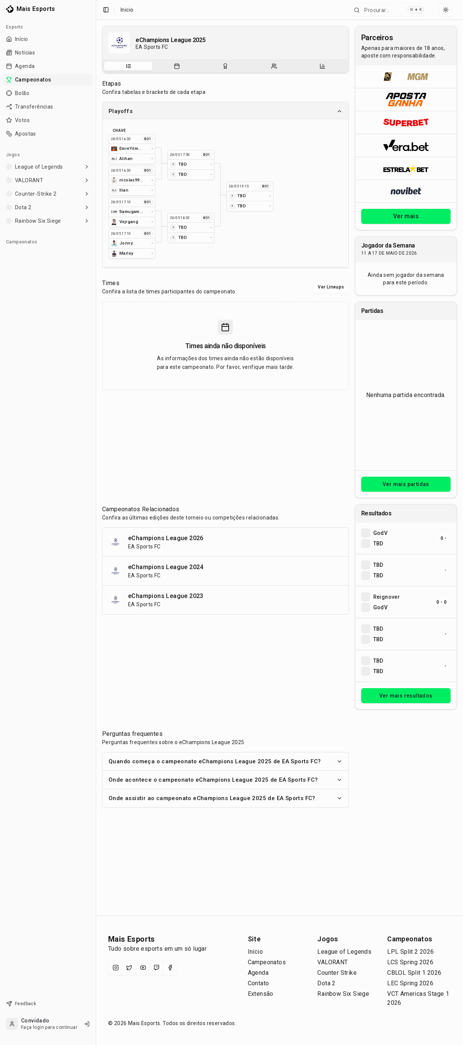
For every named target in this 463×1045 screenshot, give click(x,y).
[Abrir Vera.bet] (406, 145)
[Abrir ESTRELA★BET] (406, 168)
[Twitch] (156, 967)
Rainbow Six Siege (343, 993)
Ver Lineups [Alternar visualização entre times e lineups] (331, 287)
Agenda (258, 972)
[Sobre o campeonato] (128, 66)
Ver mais (406, 216)
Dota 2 (326, 983)
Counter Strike (337, 972)
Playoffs (225, 111)
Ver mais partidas (406, 484)
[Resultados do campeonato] (225, 66)
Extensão (260, 993)
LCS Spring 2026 (410, 962)
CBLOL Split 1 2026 (414, 972)
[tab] (128, 66)
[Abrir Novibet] (406, 191)
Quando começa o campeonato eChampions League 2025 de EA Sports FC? (225, 761)
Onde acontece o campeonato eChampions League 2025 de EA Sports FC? (225, 779)
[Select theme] (445, 10)
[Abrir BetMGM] (406, 76)
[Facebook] (170, 967)
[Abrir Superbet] (406, 122)
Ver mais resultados (406, 696)
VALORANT (332, 962)
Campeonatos (267, 962)
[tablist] (225, 66)
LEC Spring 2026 (410, 983)
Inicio (127, 10)
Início (255, 951)
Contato (258, 983)
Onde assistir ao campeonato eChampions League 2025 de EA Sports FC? (225, 798)
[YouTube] (143, 967)
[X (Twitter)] (129, 967)
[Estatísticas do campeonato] (323, 66)
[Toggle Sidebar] (96, 522)
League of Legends (344, 951)
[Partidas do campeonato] (177, 66)
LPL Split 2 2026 (410, 951)
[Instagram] (115, 967)
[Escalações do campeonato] (274, 66)
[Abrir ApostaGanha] (406, 99)
